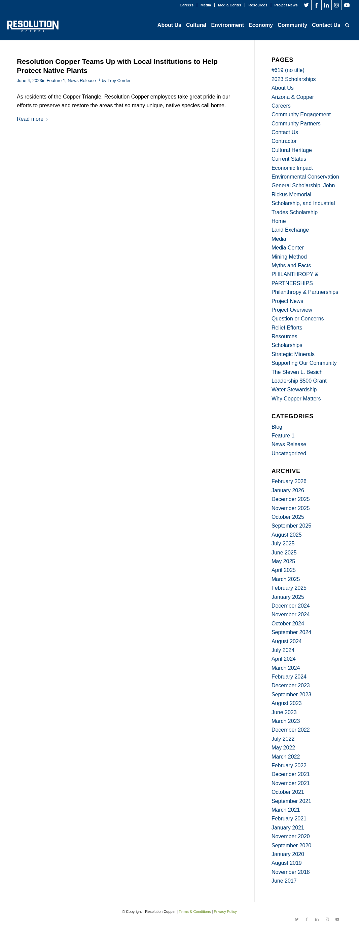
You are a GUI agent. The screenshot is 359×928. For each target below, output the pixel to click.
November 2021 (291, 783)
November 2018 (291, 872)
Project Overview (292, 310)
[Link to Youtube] (347, 5)
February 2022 (289, 765)
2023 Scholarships (294, 79)
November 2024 (291, 614)
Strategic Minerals (293, 354)
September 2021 (291, 801)
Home (279, 221)
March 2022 (286, 757)
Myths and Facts (291, 265)
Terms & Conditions (195, 912)
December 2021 (291, 774)
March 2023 (286, 721)
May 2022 (283, 747)
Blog (277, 427)
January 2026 (288, 490)
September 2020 (291, 845)
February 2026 (289, 481)
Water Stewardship (294, 389)
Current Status (289, 159)
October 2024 (288, 623)
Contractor (284, 141)
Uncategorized (289, 453)
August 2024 (287, 641)
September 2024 (291, 632)
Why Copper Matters (296, 398)
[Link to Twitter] (306, 5)
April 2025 (284, 570)
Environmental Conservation (305, 177)
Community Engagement (301, 114)
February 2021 (289, 818)
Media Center (229, 5)
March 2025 (286, 579)
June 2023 (284, 712)
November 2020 (291, 836)
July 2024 (283, 650)
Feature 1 (56, 80)
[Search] (347, 25)
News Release (82, 80)
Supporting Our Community (304, 363)
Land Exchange (290, 230)
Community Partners (296, 123)
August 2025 (287, 535)
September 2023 (291, 694)
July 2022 (283, 739)
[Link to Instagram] (337, 5)
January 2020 (288, 854)
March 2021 (286, 810)
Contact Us (285, 132)
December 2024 (291, 606)
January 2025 (288, 597)
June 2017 (284, 881)
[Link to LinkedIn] (326, 5)
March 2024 (286, 668)
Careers (186, 5)
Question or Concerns (298, 318)
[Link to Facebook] (316, 5)
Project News (286, 5)
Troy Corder (119, 80)
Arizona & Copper (293, 97)
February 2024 (289, 677)
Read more (33, 119)
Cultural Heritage (292, 150)
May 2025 (283, 561)
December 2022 (291, 730)
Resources (257, 5)
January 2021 (288, 827)
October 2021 (288, 792)
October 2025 (288, 517)
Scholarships (287, 345)
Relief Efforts (287, 328)
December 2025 (291, 499)
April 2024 (284, 659)
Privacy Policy (225, 912)
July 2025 (283, 543)
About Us (283, 88)
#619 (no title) (288, 70)
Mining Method (289, 257)
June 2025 (284, 552)
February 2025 (289, 588)
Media (206, 5)
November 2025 (291, 508)
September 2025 (291, 526)
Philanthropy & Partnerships (305, 292)
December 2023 (291, 685)
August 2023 (287, 703)
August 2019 (287, 863)
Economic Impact (292, 168)
